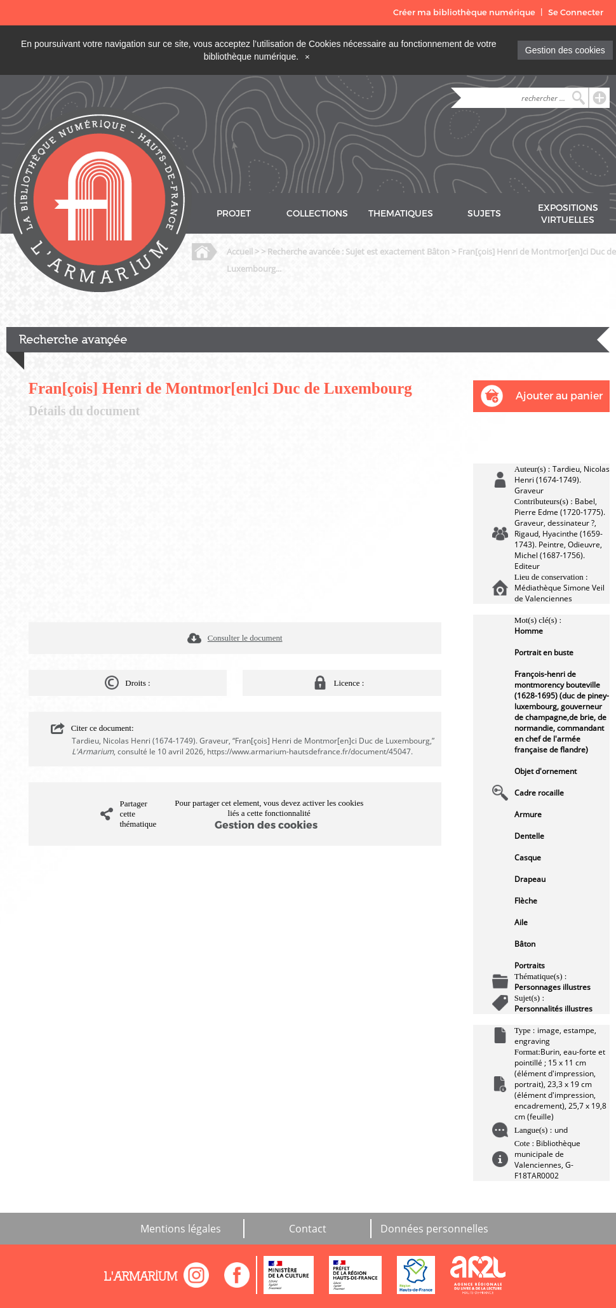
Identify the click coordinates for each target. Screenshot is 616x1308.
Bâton (524, 943)
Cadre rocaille (539, 792)
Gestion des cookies (565, 50)
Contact (307, 1229)
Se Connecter (575, 12)
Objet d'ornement (545, 771)
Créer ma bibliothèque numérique (464, 12)
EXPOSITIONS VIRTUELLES (568, 214)
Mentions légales (180, 1229)
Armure (528, 814)
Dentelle (529, 836)
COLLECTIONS (317, 214)
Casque (527, 857)
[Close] (307, 56)
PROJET (234, 214)
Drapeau (530, 879)
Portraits (529, 965)
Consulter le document (245, 638)
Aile (521, 922)
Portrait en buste (543, 652)
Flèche (525, 900)
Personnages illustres (552, 987)
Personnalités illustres (553, 1008)
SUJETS (484, 214)
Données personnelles (434, 1229)
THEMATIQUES (400, 214)
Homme (528, 630)
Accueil (240, 251)
